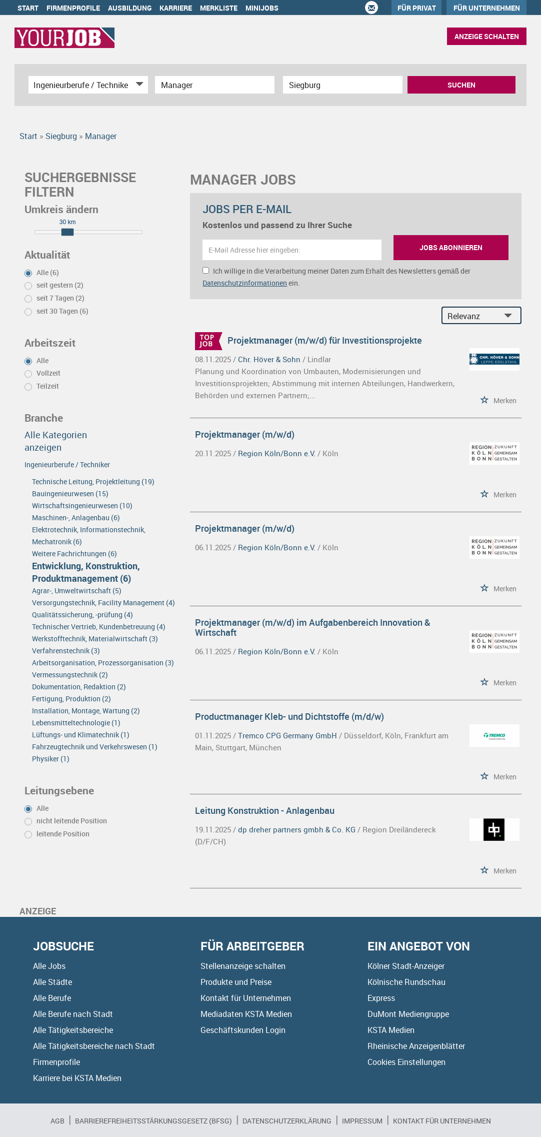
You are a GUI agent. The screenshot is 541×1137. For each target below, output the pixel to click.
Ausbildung (130, 8)
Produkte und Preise (236, 981)
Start (28, 8)
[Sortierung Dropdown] (510, 316)
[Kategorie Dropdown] (138, 85)
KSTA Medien (391, 1029)
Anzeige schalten (486, 36)
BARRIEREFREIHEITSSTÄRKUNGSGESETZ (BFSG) (153, 1120)
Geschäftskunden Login (243, 1029)
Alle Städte (52, 981)
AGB (57, 1120)
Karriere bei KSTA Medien (77, 1077)
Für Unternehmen (487, 8)
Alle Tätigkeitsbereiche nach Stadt (94, 1045)
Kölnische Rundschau (407, 981)
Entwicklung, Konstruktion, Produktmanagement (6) (86, 572)
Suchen (462, 85)
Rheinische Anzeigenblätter (416, 1045)
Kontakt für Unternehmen (245, 997)
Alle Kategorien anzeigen (55, 441)
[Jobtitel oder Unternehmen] (214, 85)
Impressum (362, 1120)
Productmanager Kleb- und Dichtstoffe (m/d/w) (289, 716)
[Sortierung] (471, 316)
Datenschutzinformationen (244, 283)
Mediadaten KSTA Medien (246, 1013)
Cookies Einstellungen (407, 1061)
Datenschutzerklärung (287, 1120)
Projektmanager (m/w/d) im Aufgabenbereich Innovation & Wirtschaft (312, 627)
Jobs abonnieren (451, 247)
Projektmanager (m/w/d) (244, 434)
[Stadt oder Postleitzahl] (342, 85)
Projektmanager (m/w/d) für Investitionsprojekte (325, 340)
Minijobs (262, 8)
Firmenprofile (73, 8)
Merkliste (219, 8)
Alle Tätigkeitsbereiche (73, 1029)
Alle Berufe (52, 997)
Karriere (176, 8)
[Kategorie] (78, 85)
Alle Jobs (49, 965)
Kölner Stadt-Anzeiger (406, 965)
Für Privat (417, 8)
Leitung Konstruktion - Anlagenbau (264, 810)
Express (381, 997)
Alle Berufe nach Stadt (73, 1013)
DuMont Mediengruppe (408, 1013)
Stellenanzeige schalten (243, 965)
